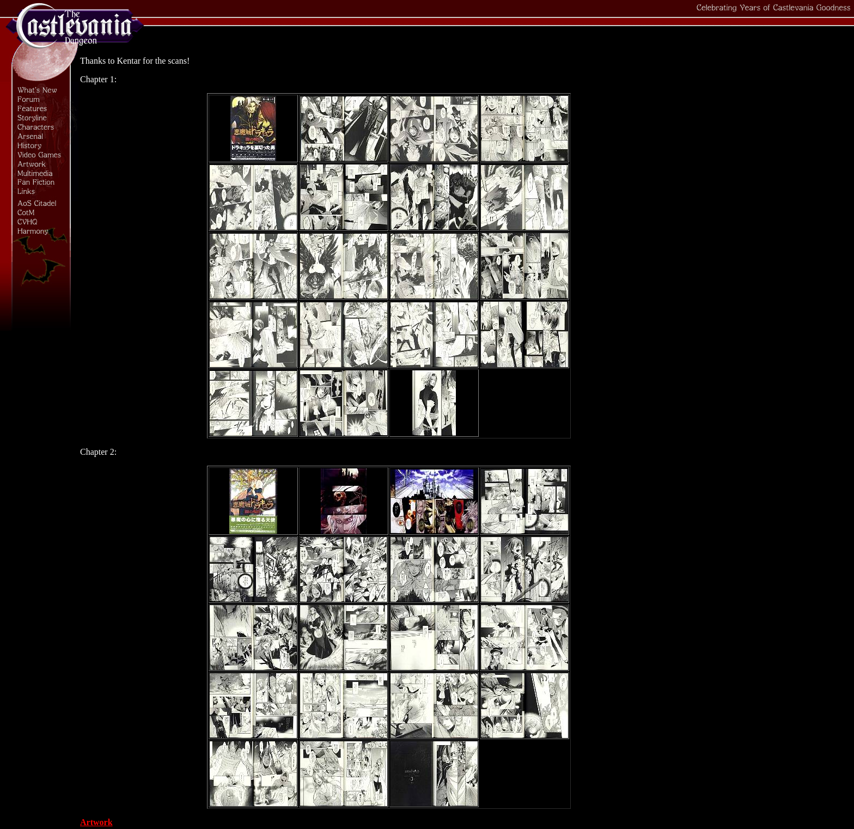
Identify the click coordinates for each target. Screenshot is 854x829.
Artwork (96, 822)
